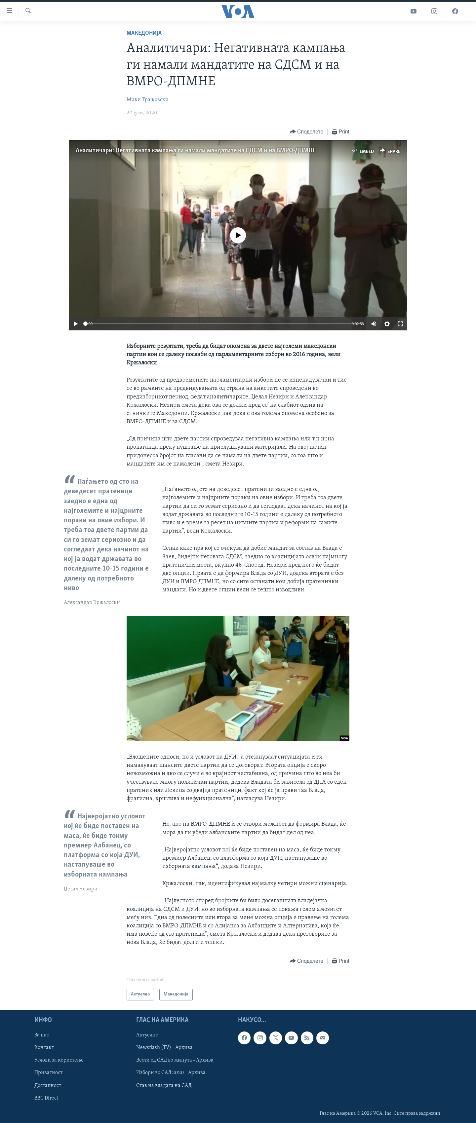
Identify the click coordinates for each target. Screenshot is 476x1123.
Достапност (47, 1085)
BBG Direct (46, 1098)
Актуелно (147, 1035)
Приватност (48, 1072)
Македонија (144, 33)
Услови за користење (59, 1060)
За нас (41, 1035)
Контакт (44, 1047)
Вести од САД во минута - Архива (175, 1060)
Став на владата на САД (163, 1085)
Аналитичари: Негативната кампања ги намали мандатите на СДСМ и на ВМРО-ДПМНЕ (196, 150)
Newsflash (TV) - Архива (164, 1047)
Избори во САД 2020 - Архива (171, 1072)
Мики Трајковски (148, 99)
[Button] (306, 132)
